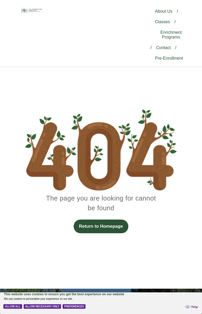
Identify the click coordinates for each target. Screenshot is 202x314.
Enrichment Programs (171, 34)
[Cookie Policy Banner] (101, 303)
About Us (163, 11)
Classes (162, 22)
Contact (163, 47)
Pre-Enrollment (169, 58)
